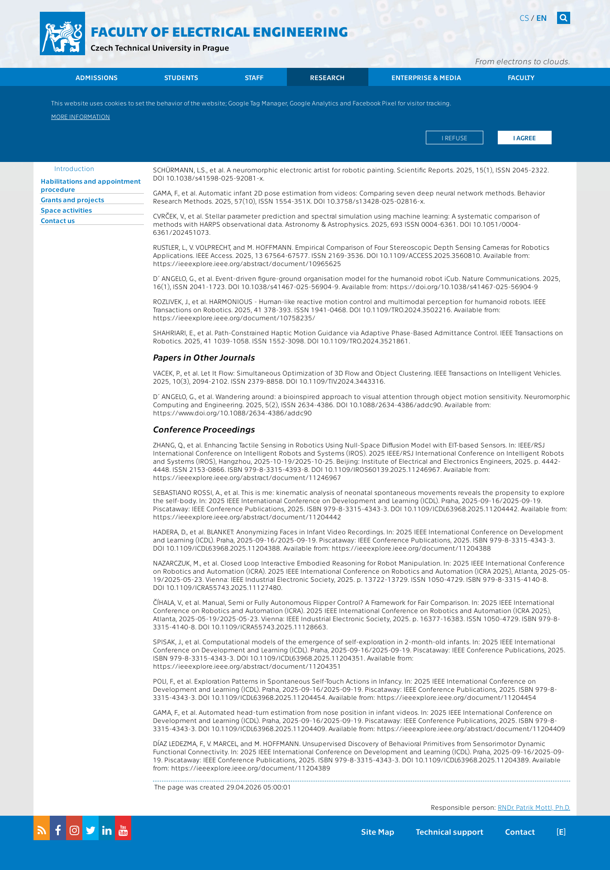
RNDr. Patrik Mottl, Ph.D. (534, 807)
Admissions (97, 77)
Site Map (377, 831)
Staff (254, 77)
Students (181, 77)
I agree (524, 137)
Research (327, 77)
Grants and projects (72, 199)
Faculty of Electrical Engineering (219, 31)
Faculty (521, 77)
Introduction (74, 168)
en (541, 17)
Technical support (449, 831)
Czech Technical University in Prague (160, 47)
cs (524, 17)
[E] (561, 831)
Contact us (58, 220)
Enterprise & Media (426, 77)
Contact (520, 831)
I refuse (454, 137)
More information (80, 116)
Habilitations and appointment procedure (91, 185)
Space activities (66, 210)
